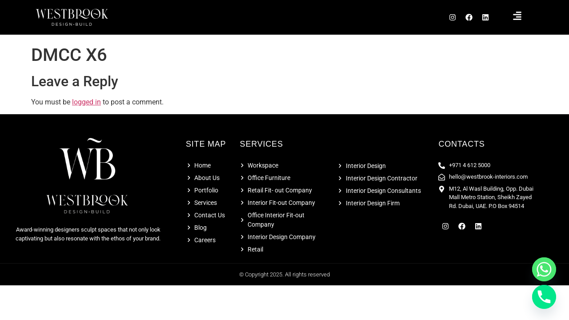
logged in (86, 104)
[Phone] (544, 297)
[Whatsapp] (544, 269)
